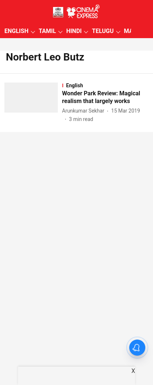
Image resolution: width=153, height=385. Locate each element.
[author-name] (84, 111)
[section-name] (105, 85)
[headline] (105, 97)
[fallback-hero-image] (33, 102)
